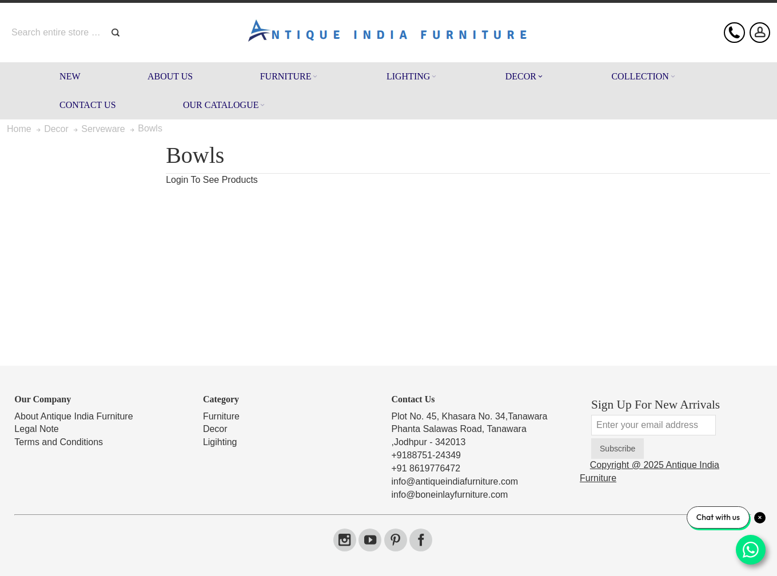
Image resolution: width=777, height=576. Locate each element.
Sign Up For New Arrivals (655, 404)
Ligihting (220, 442)
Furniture (221, 416)
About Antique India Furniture (73, 416)
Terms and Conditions (58, 442)
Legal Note (36, 429)
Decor (215, 429)
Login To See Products (212, 180)
